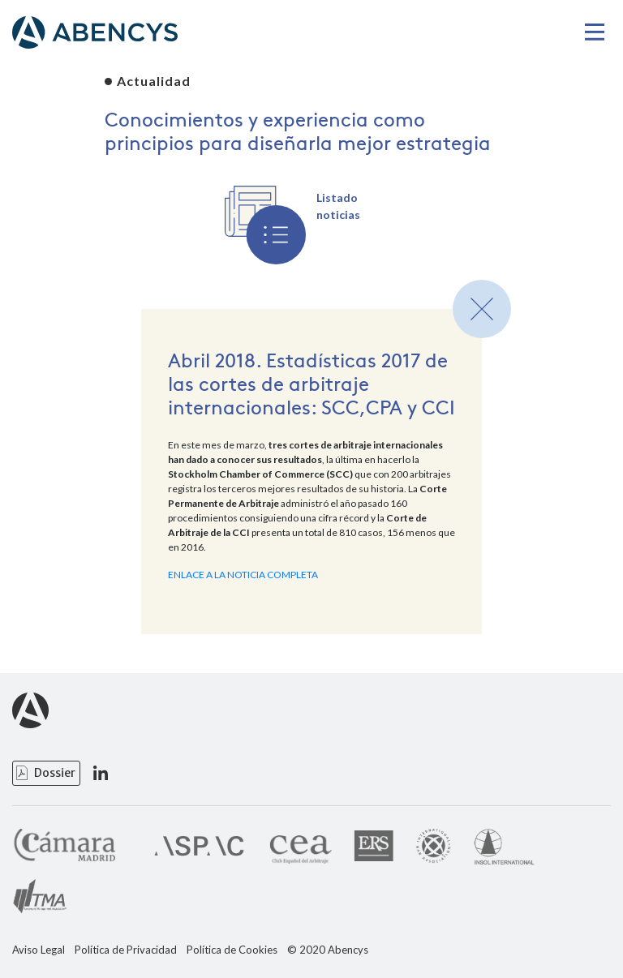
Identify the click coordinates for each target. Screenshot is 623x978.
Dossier (54, 773)
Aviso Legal (38, 950)
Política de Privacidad (126, 950)
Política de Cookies (232, 950)
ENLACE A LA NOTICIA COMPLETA (243, 574)
